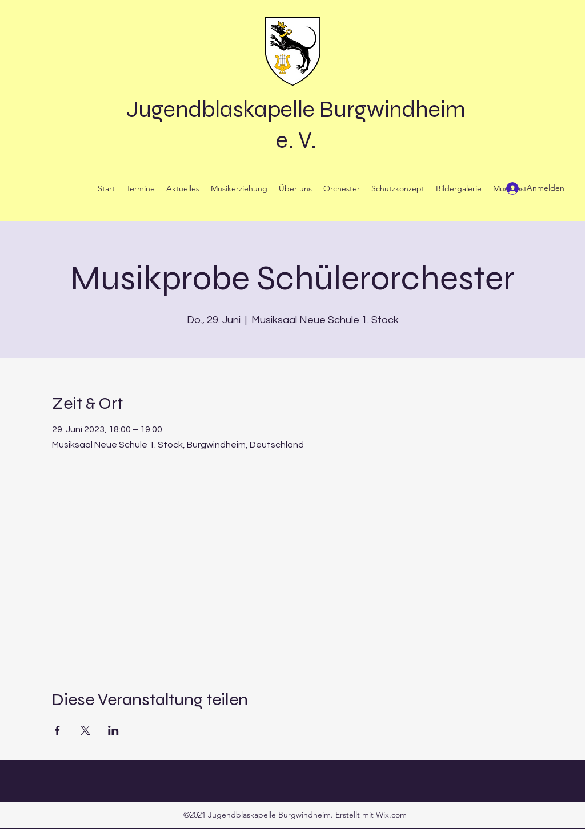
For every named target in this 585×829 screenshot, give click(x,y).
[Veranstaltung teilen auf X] (85, 730)
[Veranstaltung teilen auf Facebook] (57, 730)
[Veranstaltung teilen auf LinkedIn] (113, 730)
